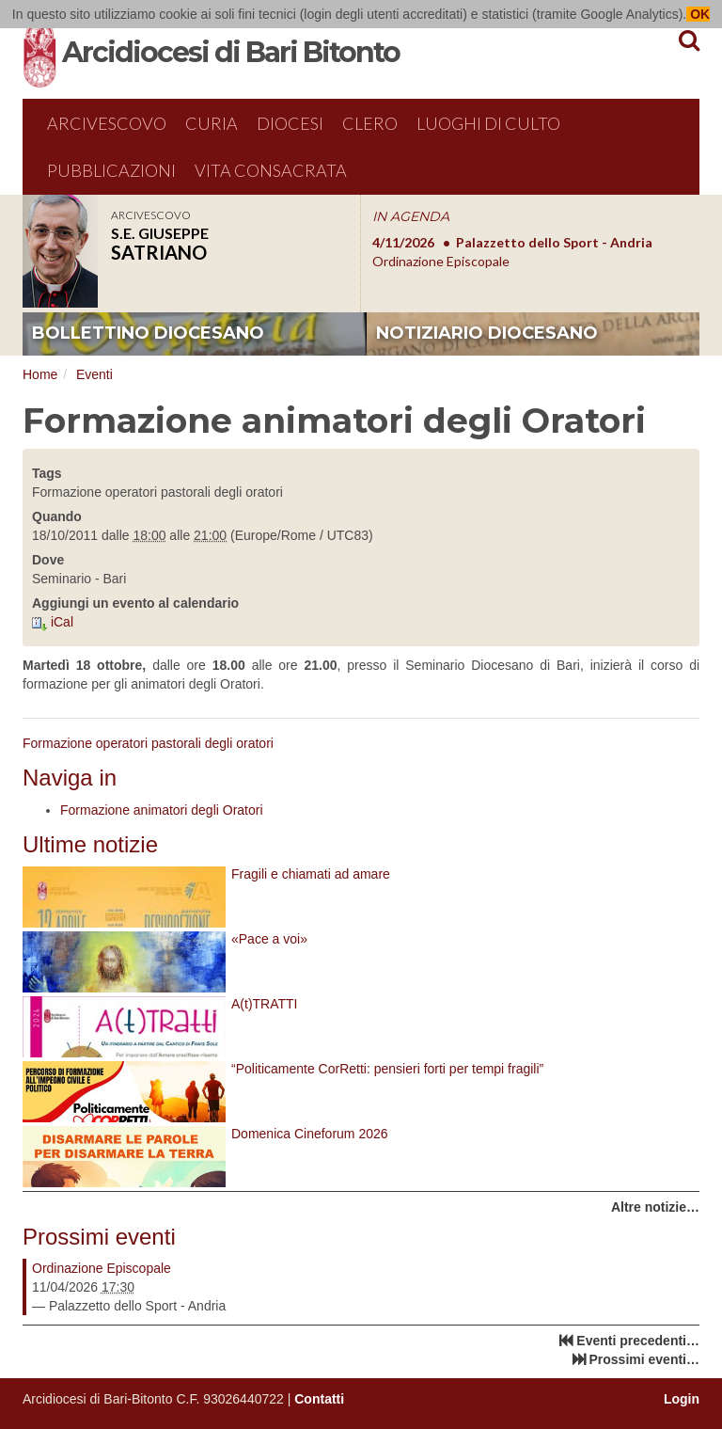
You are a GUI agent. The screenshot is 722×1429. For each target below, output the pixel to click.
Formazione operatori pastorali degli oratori (148, 743)
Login (681, 1398)
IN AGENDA (410, 216)
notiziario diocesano (487, 333)
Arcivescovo (106, 123)
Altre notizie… (655, 1207)
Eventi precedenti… (637, 1340)
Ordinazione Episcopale (101, 1268)
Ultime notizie (90, 844)
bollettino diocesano (148, 333)
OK (698, 14)
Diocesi (290, 123)
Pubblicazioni (111, 170)
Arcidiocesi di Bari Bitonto (231, 52)
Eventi (94, 374)
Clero (370, 123)
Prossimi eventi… (644, 1359)
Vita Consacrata (271, 170)
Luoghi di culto (488, 123)
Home (40, 374)
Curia (211, 123)
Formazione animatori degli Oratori (161, 810)
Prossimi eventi (99, 1236)
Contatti (319, 1398)
